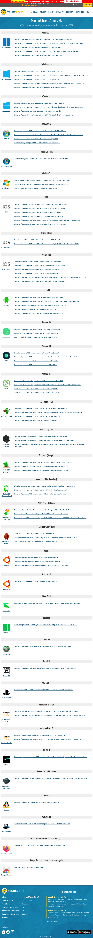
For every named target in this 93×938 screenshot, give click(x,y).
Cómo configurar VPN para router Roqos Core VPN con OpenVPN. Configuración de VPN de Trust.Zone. (50, 778)
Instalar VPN (59, 12)
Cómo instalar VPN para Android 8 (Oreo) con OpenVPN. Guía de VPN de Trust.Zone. (44, 440)
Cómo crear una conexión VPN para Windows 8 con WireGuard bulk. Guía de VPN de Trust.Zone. (48, 107)
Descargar (70, 12)
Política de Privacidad (10, 910)
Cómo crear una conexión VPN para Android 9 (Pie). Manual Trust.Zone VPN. (41, 409)
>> (73, 1)
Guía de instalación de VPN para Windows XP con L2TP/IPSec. (36, 188)
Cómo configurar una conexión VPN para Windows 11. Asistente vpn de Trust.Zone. (43, 39)
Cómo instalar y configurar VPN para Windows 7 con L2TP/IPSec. (37, 143)
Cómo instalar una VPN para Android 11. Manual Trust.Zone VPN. (37, 353)
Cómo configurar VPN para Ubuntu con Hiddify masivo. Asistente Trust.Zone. (41, 565)
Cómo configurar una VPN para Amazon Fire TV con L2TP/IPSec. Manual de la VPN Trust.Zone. (47, 739)
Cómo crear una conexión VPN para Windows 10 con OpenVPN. (36, 79)
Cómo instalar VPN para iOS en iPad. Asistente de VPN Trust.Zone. (37, 262)
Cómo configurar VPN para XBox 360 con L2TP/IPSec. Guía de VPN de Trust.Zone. (42, 646)
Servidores (80, 12)
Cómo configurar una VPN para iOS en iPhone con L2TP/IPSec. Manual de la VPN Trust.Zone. (47, 220)
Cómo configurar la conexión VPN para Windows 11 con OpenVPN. (37, 47)
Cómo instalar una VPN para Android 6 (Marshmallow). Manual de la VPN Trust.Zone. (44, 486)
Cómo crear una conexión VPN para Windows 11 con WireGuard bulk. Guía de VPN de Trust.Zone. (48, 43)
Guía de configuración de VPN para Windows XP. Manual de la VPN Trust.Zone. (42, 180)
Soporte (88, 12)
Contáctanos (27, 900)
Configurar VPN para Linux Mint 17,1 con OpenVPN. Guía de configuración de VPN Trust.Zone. (47, 603)
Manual (25, 914)
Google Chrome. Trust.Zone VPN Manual (28, 867)
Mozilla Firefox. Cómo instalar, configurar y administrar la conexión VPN (39, 845)
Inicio (4, 897)
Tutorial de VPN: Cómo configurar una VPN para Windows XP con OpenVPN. (41, 184)
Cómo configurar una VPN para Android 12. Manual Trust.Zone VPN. (38, 329)
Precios (51, 12)
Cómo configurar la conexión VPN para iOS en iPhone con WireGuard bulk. (40, 204)
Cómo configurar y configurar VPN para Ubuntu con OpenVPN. (36, 558)
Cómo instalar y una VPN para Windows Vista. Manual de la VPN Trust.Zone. (41, 159)
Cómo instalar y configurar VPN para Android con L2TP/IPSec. (36, 309)
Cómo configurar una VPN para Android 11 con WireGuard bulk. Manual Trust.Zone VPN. (45, 357)
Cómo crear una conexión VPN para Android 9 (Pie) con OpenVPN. (37, 416)
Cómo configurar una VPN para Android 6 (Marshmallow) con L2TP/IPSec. (40, 494)
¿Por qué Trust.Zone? (38, 12)
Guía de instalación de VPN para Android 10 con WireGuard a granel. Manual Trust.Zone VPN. (47, 385)
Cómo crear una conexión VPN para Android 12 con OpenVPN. (36, 333)
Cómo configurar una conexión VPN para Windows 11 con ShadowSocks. (40, 55)
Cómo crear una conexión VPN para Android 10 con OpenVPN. (36, 389)
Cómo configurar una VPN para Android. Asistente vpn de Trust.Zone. (39, 297)
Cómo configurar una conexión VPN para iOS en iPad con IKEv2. (36, 269)
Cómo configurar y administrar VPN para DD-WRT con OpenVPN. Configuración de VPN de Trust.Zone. (50, 757)
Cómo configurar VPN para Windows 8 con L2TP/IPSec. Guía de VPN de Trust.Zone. (43, 115)
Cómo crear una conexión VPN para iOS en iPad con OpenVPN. (36, 273)
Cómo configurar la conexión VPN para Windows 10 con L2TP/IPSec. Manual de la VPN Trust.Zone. (49, 83)
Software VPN (7, 900)
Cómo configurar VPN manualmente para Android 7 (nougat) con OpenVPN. (41, 466)
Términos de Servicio (10, 907)
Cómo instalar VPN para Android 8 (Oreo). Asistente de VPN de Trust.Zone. (40, 436)
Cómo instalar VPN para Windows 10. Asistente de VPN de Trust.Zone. (39, 71)
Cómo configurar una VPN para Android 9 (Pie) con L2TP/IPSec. (36, 420)
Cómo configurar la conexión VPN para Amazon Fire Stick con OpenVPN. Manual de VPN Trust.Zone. (49, 715)
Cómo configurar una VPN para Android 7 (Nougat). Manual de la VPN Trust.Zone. (43, 462)
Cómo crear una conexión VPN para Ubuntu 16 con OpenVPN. (36, 581)
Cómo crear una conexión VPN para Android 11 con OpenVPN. (36, 361)
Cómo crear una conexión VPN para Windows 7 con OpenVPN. (36, 139)
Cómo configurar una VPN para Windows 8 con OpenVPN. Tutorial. (37, 111)
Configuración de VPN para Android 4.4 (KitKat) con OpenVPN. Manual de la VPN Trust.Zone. (47, 538)
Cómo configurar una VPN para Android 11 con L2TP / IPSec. (35, 365)
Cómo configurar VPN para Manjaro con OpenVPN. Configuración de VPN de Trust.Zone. (45, 625)
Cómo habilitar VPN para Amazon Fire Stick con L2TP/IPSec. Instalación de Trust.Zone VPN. (46, 711)
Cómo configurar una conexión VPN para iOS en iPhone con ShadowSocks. (40, 224)
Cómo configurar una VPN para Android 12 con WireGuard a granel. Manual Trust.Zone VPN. (47, 301)
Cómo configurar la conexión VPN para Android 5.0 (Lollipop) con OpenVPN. (41, 514)
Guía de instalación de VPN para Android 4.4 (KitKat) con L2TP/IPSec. (38, 542)
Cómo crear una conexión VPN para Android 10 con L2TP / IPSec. (37, 393)
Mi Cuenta (88, 5)
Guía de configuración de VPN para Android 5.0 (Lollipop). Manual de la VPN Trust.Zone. (45, 510)
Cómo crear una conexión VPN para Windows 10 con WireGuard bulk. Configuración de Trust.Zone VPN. (51, 75)
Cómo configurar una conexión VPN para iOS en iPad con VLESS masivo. (39, 208)
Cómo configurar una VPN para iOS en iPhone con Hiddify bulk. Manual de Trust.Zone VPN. (46, 244)
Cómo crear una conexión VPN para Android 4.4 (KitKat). (34, 534)
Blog (23, 907)
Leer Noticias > (51, 921)
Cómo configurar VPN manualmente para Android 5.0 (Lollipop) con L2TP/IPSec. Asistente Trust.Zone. (50, 518)
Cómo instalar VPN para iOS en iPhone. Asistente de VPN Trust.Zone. (38, 240)
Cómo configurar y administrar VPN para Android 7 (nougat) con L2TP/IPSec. (41, 470)
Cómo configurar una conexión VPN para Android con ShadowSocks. (38, 313)
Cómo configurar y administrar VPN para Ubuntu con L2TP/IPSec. (37, 562)
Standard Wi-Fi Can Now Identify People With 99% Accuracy (69, 913)
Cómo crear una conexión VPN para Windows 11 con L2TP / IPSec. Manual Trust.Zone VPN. (46, 51)
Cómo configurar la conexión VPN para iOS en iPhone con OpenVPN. (38, 216)
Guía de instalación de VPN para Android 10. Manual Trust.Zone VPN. (38, 381)
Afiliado (5, 917)
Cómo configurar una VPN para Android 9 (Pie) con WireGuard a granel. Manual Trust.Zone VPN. (48, 412)
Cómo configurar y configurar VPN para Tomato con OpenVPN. (36, 802)
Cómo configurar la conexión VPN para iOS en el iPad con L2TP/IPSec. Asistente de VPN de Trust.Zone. (50, 277)
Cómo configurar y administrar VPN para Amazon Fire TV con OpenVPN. (39, 735)
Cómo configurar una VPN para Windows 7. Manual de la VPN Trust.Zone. (40, 131)
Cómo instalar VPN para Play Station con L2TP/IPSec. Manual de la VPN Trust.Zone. (43, 690)
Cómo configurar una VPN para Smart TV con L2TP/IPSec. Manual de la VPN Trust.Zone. (45, 668)
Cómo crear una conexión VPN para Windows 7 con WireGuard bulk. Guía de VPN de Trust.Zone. (48, 135)
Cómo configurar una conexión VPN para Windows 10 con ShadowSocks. (40, 87)
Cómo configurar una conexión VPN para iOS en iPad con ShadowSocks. (39, 281)
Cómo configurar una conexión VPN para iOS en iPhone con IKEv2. (37, 212)
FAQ (23, 910)
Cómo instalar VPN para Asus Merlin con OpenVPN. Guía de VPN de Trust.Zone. (42, 824)
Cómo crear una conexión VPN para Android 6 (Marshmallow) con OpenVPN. (41, 490)
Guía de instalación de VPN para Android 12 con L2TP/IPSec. (35, 337)
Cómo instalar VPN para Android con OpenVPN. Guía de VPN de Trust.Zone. (41, 305)
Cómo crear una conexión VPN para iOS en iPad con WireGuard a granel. (40, 266)
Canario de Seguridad (10, 914)
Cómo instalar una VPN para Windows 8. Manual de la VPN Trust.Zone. (39, 103)
